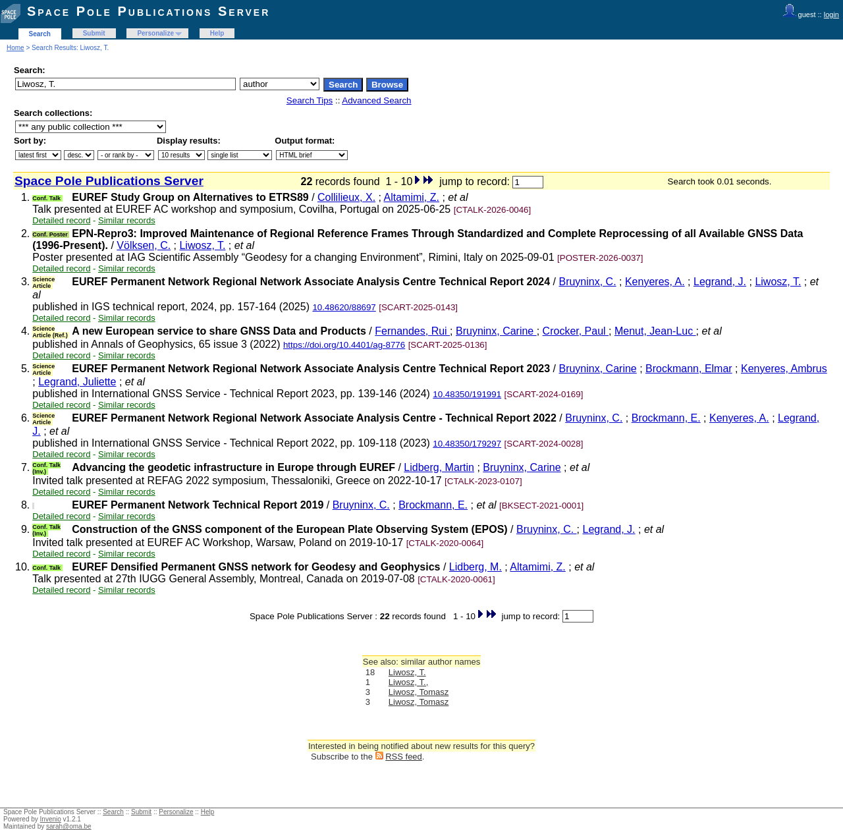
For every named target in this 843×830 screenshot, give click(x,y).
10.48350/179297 (467, 444)
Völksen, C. (144, 245)
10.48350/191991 (467, 394)
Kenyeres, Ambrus (784, 368)
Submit (94, 33)
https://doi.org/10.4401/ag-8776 (344, 345)
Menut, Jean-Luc (655, 331)
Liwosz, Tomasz (419, 692)
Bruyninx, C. (587, 281)
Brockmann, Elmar (688, 368)
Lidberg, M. (475, 566)
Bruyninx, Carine (496, 331)
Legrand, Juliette (77, 381)
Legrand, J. (719, 281)
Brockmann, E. (666, 418)
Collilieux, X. (346, 197)
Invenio (50, 819)
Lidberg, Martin (439, 467)
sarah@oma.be (69, 826)
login (831, 14)
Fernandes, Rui (412, 331)
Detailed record (61, 220)
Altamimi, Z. (411, 197)
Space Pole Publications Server (148, 11)
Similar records (126, 220)
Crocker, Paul (576, 331)
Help (217, 33)
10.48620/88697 (343, 307)
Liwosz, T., (408, 682)
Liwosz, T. (202, 245)
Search (40, 34)
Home (15, 47)
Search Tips (309, 100)
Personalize (155, 33)
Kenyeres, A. (655, 281)
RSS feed (403, 756)
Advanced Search (376, 100)
